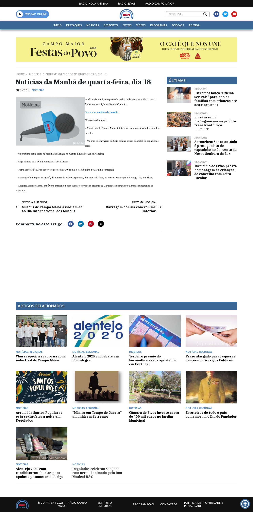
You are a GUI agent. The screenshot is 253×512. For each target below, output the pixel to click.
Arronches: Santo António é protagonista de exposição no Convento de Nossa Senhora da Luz (215, 148)
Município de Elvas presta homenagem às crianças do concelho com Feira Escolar (215, 172)
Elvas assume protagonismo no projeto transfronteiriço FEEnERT (215, 123)
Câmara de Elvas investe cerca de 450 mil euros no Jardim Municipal (154, 416)
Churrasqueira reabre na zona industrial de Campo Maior (41, 358)
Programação (143, 504)
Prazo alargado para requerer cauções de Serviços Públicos (210, 358)
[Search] (205, 14)
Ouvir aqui (101, 112)
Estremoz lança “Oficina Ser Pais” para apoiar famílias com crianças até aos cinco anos (215, 99)
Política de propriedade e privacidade (203, 504)
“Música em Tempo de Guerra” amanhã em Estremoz (97, 414)
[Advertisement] (89, 264)
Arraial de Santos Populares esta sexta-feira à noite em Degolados (39, 416)
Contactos (168, 504)
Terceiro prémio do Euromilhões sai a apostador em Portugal (152, 360)
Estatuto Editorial (105, 504)
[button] (19, 14)
